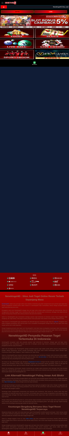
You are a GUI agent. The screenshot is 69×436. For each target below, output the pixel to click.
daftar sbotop (29, 418)
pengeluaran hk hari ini (34, 361)
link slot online (42, 357)
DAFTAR (17, 11)
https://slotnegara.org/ (10, 382)
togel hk (56, 321)
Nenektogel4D (5, 303)
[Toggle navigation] (2, 3)
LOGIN (50, 11)
